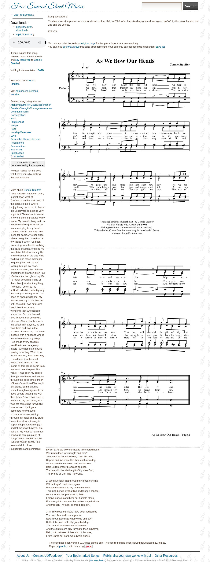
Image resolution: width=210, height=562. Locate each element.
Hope (14, 128)
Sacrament (17, 149)
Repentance (17, 142)
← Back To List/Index (22, 14)
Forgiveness (17, 121)
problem (63, 546)
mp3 (18, 34)
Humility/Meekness (21, 132)
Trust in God (17, 156)
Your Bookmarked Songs (82, 555)
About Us (23, 555)
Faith (13, 118)
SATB (41, 70)
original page (88, 43)
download (21, 30)
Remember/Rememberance (26, 139)
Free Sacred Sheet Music (47, 6)
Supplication (17, 153)
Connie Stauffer (32, 190)
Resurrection (18, 146)
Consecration (18, 115)
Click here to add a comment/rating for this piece (27, 164)
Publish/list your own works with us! (127, 555)
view (23, 26)
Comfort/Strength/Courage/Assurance (31, 108)
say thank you (23, 59)
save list (160, 46)
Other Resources (166, 555)
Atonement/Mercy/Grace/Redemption (31, 104)
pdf (18, 26)
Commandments (20, 111)
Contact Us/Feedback (47, 555)
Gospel (14, 125)
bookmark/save (71, 46)
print (29, 26)
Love (13, 135)
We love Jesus (97, 560)
